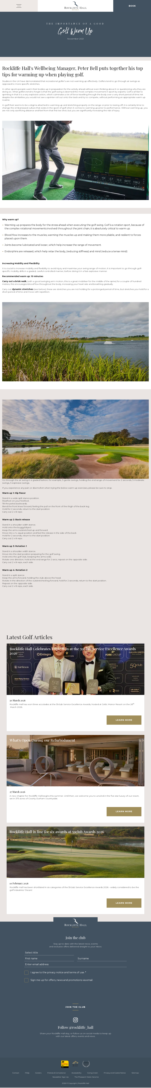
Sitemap (135, 1073)
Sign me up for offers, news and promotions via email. (62, 980)
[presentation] (46, 991)
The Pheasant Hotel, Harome (86, 1077)
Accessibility (76, 1073)
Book (132, 6)
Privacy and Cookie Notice (115, 1073)
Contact (15, 1073)
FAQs (27, 1073)
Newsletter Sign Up (60, 1077)
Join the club (75, 1007)
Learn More (124, 720)
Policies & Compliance (56, 1073)
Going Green (92, 1073)
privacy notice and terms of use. (65, 973)
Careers (38, 1073)
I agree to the (58, 973)
